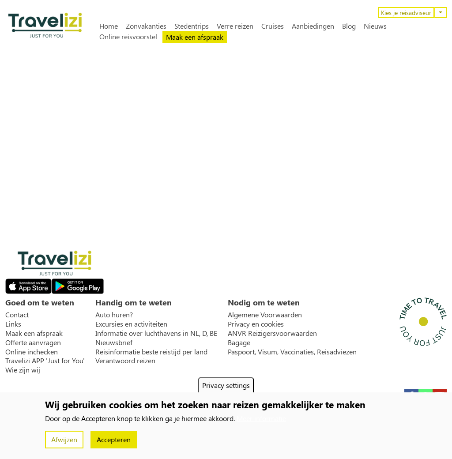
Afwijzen (64, 439)
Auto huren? (114, 314)
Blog (349, 26)
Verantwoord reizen (125, 360)
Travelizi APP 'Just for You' (45, 360)
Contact (17, 314)
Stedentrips (191, 26)
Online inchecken (31, 351)
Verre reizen (235, 26)
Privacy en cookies (256, 324)
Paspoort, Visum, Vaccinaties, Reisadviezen (292, 351)
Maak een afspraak (194, 36)
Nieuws (375, 26)
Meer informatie (261, 418)
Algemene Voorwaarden (265, 314)
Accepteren (114, 439)
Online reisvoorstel (128, 36)
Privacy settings (226, 385)
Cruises (272, 26)
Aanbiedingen (313, 26)
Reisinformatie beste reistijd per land (151, 351)
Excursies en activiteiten (131, 324)
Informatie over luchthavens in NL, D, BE (156, 333)
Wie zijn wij (22, 369)
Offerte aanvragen (33, 342)
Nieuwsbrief (113, 342)
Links (13, 324)
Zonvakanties (146, 26)
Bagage (239, 342)
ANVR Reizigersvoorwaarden (272, 333)
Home (108, 26)
